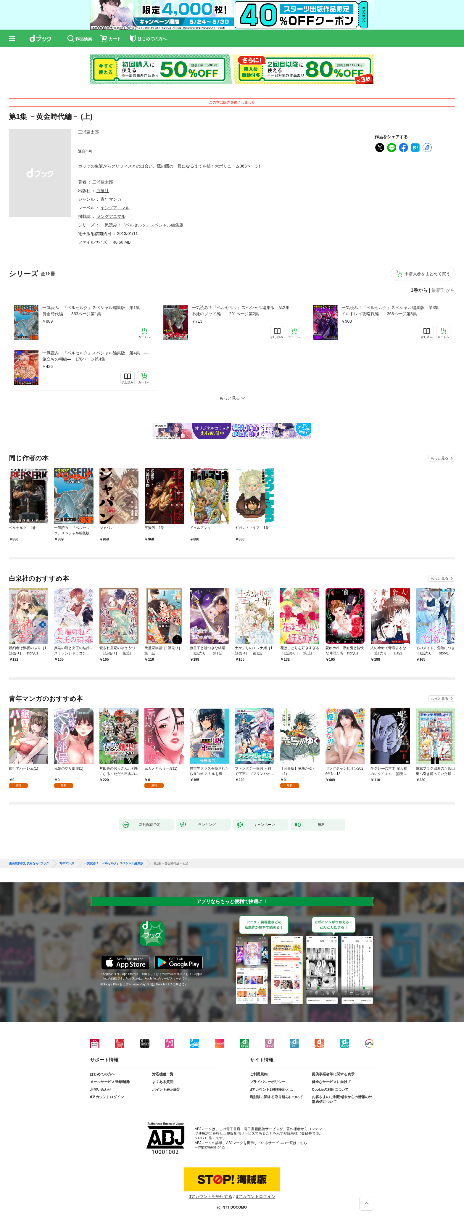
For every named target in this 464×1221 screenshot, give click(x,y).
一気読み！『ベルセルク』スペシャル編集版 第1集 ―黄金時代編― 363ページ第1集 (95, 310)
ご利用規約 (259, 1074)
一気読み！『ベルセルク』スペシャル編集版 (142, 225)
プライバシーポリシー (267, 1082)
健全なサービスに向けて (331, 1082)
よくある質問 (162, 1082)
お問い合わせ (100, 1090)
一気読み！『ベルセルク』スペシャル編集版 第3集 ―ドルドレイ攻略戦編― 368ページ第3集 (394, 310)
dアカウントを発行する (210, 1196)
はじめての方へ (102, 1074)
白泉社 (102, 190)
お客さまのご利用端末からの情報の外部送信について (342, 1099)
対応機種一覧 (162, 1074)
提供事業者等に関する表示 (333, 1074)
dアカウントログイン (107, 1097)
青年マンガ (111, 199)
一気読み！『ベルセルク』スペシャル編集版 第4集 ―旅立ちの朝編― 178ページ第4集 (95, 355)
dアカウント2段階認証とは (271, 1090)
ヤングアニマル (115, 207)
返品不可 (85, 151)
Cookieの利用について (330, 1090)
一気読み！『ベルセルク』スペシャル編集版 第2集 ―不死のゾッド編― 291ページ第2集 (245, 310)
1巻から (419, 290)
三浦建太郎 (88, 132)
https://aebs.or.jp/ (211, 1147)
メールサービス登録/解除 (110, 1082)
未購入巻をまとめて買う (427, 273)
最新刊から (443, 290)
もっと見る (439, 458)
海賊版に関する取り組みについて (276, 1097)
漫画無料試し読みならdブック (29, 863)
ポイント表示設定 (166, 1090)
